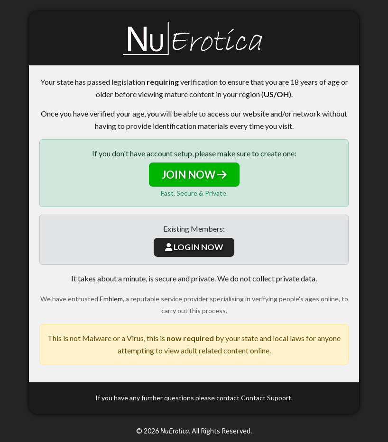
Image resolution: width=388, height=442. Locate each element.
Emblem (111, 299)
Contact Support (266, 398)
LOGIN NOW (194, 247)
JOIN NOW (194, 174)
